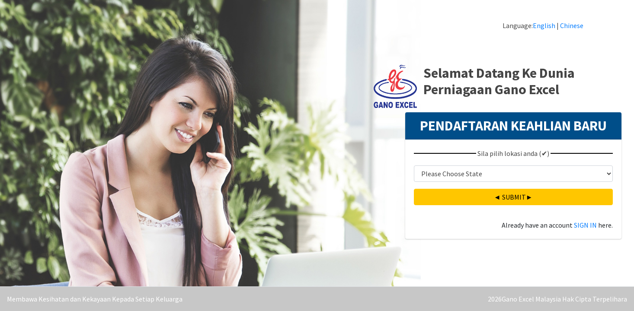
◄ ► (513, 197)
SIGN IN (585, 225)
